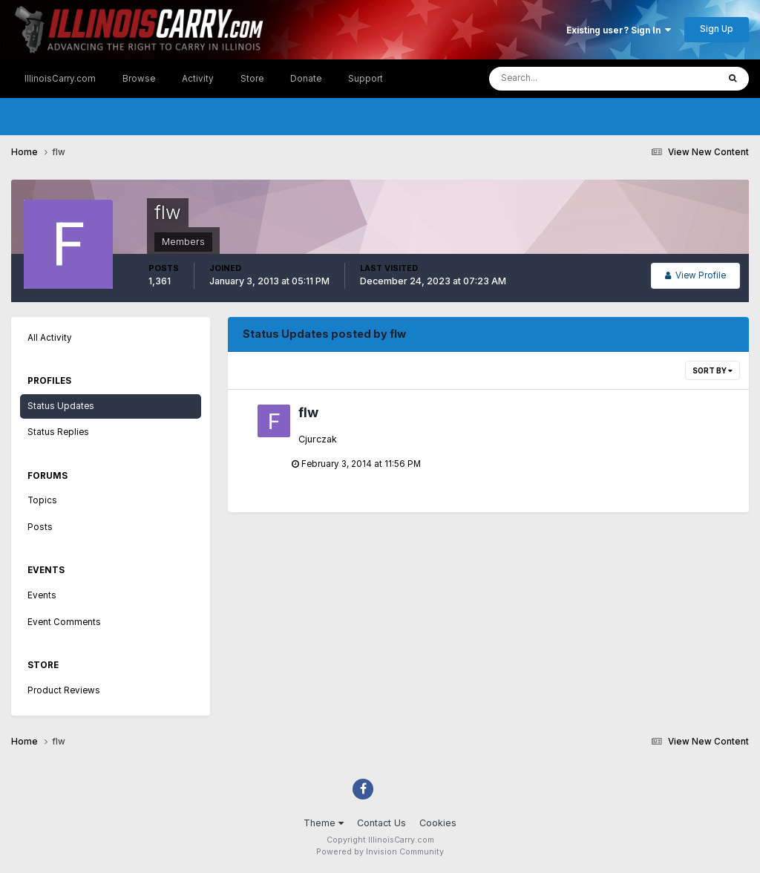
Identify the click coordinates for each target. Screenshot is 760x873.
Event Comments (64, 622)
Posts (40, 527)
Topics (42, 500)
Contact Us (381, 822)
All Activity (49, 338)
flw (308, 412)
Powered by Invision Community (380, 852)
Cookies (437, 822)
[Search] (559, 79)
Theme (324, 822)
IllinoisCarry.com (60, 78)
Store (251, 78)
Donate (305, 78)
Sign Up (716, 29)
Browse (138, 78)
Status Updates (60, 406)
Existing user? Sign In (618, 30)
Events (41, 595)
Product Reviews (63, 690)
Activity (198, 78)
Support (365, 78)
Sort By (712, 370)
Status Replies (58, 432)
